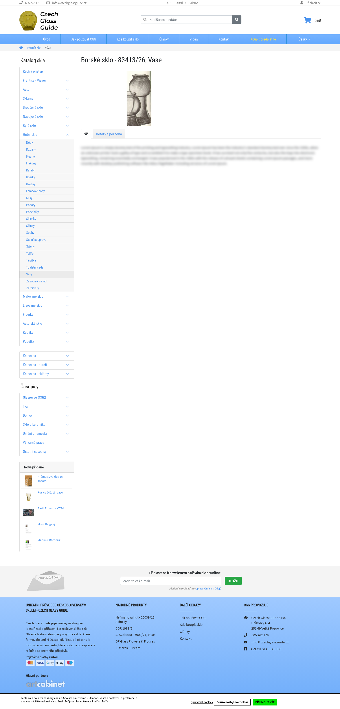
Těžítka (31, 260)
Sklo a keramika (47, 424)
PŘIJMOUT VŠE (264, 703)
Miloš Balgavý (46, 524)
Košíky (30, 177)
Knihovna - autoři (47, 365)
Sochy (30, 233)
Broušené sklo (47, 107)
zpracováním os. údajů (208, 588)
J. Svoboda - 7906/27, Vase (135, 634)
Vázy (29, 274)
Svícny (30, 247)
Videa (194, 39)
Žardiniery (32, 288)
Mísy (29, 198)
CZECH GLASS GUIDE (266, 649)
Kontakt (224, 39)
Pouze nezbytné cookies (232, 703)
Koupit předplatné (263, 39)
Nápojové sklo (47, 116)
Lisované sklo (47, 305)
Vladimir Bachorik (49, 540)
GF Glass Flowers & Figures (135, 641)
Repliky (47, 332)
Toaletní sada (34, 267)
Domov (47, 415)
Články (164, 39)
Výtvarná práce (33, 442)
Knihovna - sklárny (47, 374)
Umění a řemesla (47, 433)
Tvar (47, 406)
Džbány (31, 149)
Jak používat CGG (83, 39)
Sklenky (31, 219)
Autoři (47, 89)
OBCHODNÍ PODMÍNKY (182, 3)
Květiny (30, 184)
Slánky (30, 226)
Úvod (46, 39)
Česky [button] (299, 39)
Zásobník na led (36, 281)
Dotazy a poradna (109, 134)
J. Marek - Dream (128, 648)
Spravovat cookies (202, 703)
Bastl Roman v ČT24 (51, 508)
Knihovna (47, 356)
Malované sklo (47, 296)
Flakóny (31, 163)
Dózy (29, 143)
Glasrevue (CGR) (47, 397)
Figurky (30, 156)
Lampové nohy (35, 191)
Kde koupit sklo (128, 39)
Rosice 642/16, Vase (50, 492)
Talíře (29, 254)
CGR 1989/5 (124, 628)
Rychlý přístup (33, 71)
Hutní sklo (47, 135)
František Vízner (47, 80)
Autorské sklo (47, 323)
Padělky (47, 341)
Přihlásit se (313, 3)
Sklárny (47, 98)
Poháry (30, 205)
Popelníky (32, 212)
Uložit (233, 581)
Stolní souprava (36, 240)
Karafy (30, 170)
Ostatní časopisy (47, 451)
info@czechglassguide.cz (69, 3)
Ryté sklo (47, 125)
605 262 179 (32, 3)
